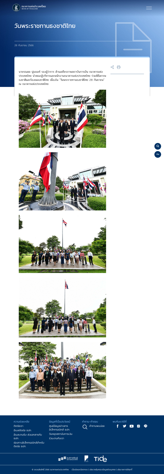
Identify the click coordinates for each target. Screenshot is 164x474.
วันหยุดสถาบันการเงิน (60, 434)
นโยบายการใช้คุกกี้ (124, 469)
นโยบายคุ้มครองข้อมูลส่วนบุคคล (102, 469)
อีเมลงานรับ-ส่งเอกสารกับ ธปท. (28, 436)
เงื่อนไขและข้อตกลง (80, 469)
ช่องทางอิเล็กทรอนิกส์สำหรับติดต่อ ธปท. (29, 444)
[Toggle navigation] (149, 8)
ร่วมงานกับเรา (56, 438)
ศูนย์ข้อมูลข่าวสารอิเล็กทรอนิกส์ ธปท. (59, 427)
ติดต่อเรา (18, 426)
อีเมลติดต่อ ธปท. (23, 430)
